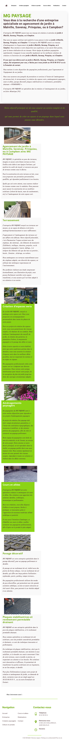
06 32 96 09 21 (55, 63)
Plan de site (59, 738)
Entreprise (6, 717)
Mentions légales (36, 738)
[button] (34, 695)
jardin (31, 45)
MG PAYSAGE (27, 738)
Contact (20, 721)
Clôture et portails (8, 725)
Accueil (4, 713)
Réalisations (22, 717)
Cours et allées (23, 713)
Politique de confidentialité (48, 738)
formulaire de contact (12, 65)
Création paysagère (9, 721)
